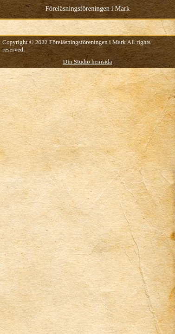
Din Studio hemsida (87, 61)
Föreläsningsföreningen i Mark (87, 8)
